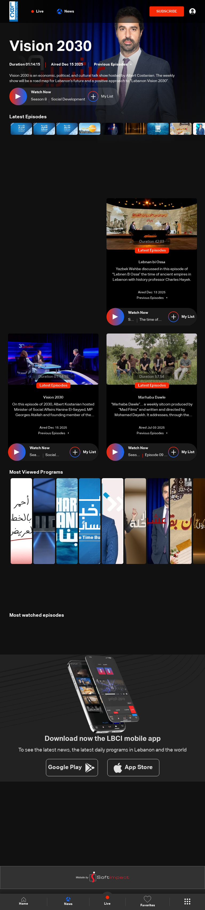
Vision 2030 (50, 46)
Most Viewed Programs (36, 472)
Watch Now (41, 92)
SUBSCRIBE (166, 11)
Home (23, 901)
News (65, 11)
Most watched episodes (36, 615)
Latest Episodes (28, 117)
